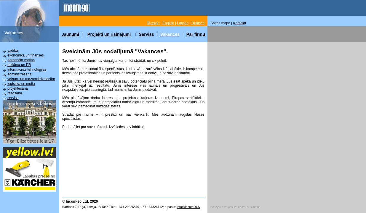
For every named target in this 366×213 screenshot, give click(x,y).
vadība (12, 51)
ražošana (14, 93)
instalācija (15, 103)
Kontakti (239, 23)
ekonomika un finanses (25, 55)
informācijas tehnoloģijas (26, 69)
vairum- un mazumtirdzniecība (31, 79)
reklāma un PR (19, 65)
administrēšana (19, 74)
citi (9, 107)
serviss (12, 98)
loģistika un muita (21, 84)
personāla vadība (21, 60)
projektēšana (17, 88)
